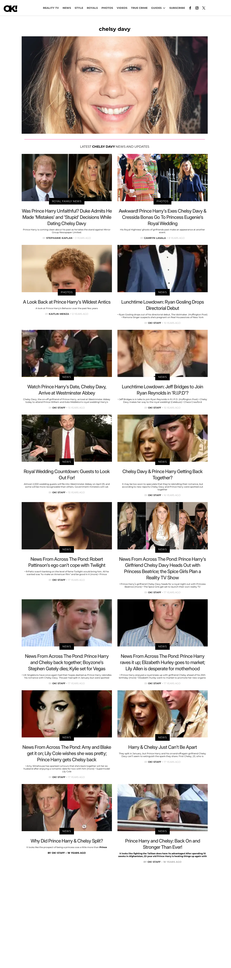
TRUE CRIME (139, 8)
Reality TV (51, 8)
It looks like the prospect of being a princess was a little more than (62, 847)
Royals (92, 8)
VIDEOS (122, 8)
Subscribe (177, 8)
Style (79, 8)
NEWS (67, 8)
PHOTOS (107, 8)
